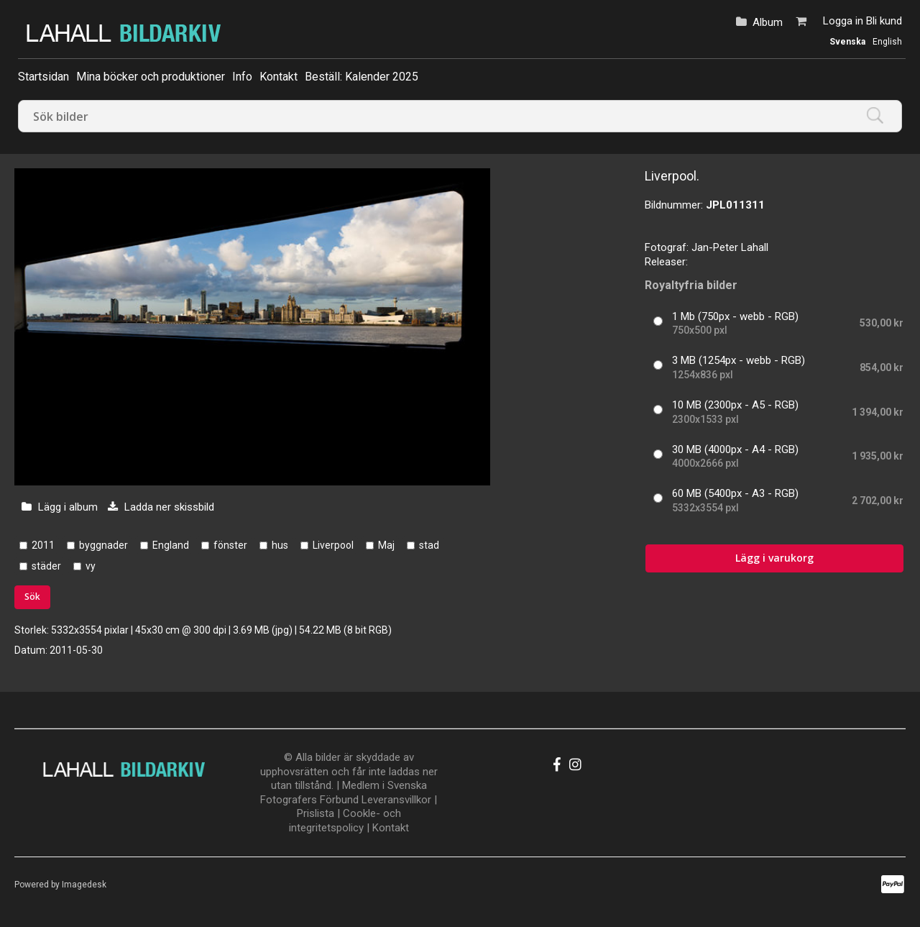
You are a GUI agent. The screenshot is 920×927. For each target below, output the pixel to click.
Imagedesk (84, 885)
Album (768, 22)
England (170, 545)
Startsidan (43, 76)
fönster (230, 545)
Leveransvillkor (396, 799)
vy (91, 566)
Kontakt (278, 76)
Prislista (315, 813)
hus (280, 545)
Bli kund (884, 20)
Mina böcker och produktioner (150, 76)
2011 (43, 545)
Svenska (847, 42)
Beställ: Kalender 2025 (361, 76)
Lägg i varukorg (774, 558)
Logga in (843, 20)
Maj (386, 545)
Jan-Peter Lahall (729, 247)
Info (242, 76)
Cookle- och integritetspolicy (345, 820)
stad (429, 545)
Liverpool (333, 545)
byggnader (103, 545)
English (887, 42)
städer (46, 566)
